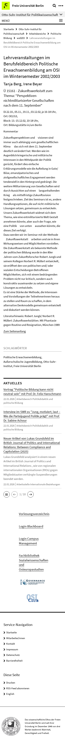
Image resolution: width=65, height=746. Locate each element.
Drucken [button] (10, 682)
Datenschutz (13, 655)
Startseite (8, 29)
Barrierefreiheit (14, 660)
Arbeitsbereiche (37, 33)
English (10, 693)
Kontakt (10, 643)
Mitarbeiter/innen (15, 638)
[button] (6, 494)
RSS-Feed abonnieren (17, 688)
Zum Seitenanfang (14, 331)
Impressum (12, 649)
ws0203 (21, 38)
